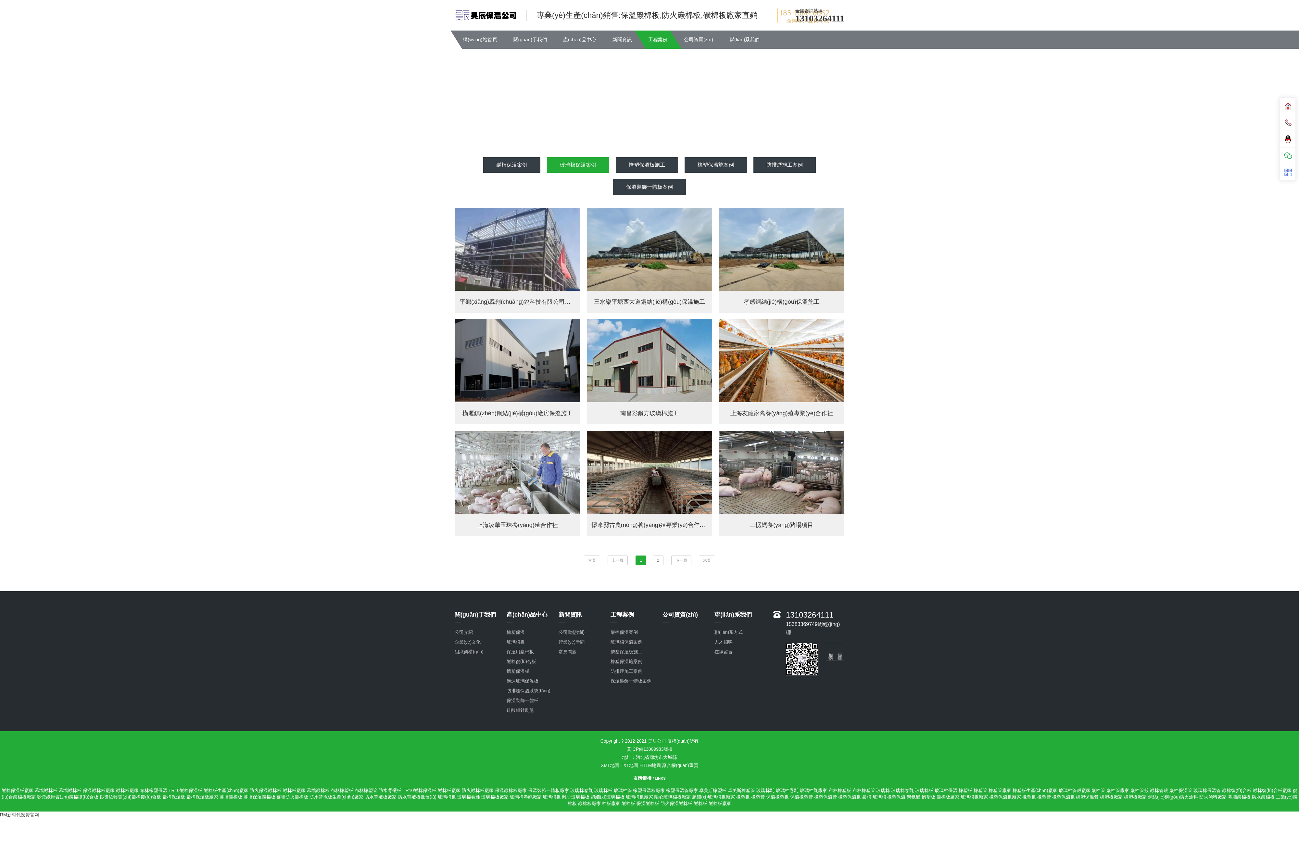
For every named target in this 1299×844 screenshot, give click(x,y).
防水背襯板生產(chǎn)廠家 (336, 796)
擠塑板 (928, 796)
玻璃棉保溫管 (1207, 790)
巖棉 (866, 796)
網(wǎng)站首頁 (480, 39)
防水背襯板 (390, 790)
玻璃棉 (883, 790)
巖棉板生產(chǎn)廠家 (226, 790)
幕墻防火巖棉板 (292, 796)
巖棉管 (1098, 790)
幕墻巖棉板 (46, 790)
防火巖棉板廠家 (478, 790)
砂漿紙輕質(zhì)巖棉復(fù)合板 (67, 796)
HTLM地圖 (650, 765)
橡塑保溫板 (849, 796)
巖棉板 (628, 803)
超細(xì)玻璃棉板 (607, 796)
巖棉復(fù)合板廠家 (1272, 790)
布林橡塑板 (342, 790)
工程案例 (658, 39)
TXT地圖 (629, 765)
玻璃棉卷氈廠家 (526, 796)
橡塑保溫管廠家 (682, 790)
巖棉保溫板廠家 (17, 790)
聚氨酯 (913, 796)
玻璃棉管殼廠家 (1075, 790)
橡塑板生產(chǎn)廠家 (1035, 790)
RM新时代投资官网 (19, 814)
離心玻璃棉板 (575, 796)
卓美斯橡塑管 (741, 790)
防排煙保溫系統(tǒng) (528, 690)
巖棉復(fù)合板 (1237, 790)
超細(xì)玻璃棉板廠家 (713, 796)
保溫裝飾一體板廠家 (548, 790)
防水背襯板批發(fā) (417, 796)
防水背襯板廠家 (381, 796)
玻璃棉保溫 (946, 790)
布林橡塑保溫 (153, 790)
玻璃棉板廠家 (495, 796)
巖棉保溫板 (173, 796)
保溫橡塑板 (777, 796)
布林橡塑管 (366, 790)
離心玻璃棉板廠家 (672, 796)
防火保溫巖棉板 (266, 790)
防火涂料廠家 (1213, 796)
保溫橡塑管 (801, 796)
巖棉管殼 (1139, 790)
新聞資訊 (622, 39)
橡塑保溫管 (825, 796)
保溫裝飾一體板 (522, 700)
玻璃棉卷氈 (581, 790)
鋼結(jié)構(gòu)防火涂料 (1173, 796)
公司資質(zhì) (698, 39)
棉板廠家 (611, 803)
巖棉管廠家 (1117, 790)
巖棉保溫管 (1180, 790)
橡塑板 (965, 790)
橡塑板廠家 (1111, 796)
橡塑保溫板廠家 (649, 790)
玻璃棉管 (623, 790)
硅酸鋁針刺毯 (520, 710)
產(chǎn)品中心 (579, 39)
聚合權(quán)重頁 (680, 765)
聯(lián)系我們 (744, 39)
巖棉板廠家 (127, 790)
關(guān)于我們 (530, 39)
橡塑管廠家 (1000, 790)
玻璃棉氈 (765, 790)
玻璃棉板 (603, 790)
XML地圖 (610, 765)
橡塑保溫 (896, 796)
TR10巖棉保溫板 (185, 790)
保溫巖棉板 (648, 803)
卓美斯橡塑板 (712, 790)
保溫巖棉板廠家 (99, 790)
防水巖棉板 (1263, 796)
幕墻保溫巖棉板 (259, 796)
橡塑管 (980, 790)
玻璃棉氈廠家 (813, 790)
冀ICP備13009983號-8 (649, 749)
